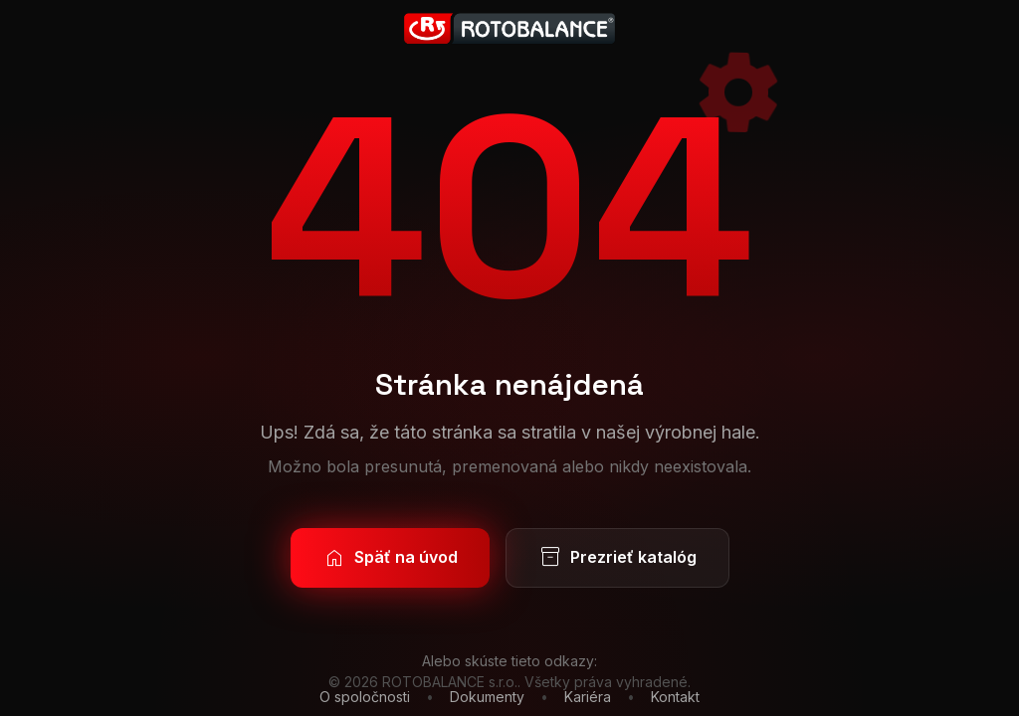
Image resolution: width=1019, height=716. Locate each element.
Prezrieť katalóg (617, 558)
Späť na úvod (390, 558)
